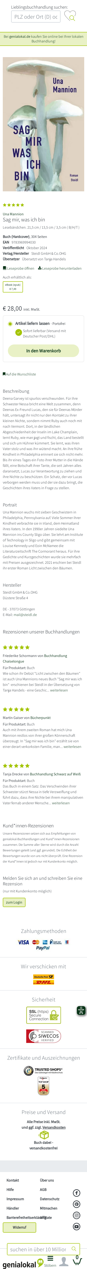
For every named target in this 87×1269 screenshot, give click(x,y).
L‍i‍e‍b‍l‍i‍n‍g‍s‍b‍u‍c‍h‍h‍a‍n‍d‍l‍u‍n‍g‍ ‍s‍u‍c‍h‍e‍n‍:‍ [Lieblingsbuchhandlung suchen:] (39, 7)
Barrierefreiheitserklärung (21, 1217)
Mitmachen (48, 1208)
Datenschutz (49, 1199)
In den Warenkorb (43, 351)
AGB (43, 1189)
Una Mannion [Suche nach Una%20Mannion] (13, 214)
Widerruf (19, 1227)
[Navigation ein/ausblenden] (63, 1261)
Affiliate (46, 1217)
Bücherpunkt (40, 717)
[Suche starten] (74, 1249)
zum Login (14, 902)
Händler (12, 1208)
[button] (50, 1262)
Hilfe (10, 1189)
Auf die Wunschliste (19, 374)
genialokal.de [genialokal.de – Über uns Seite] (19, 36)
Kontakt (12, 1180)
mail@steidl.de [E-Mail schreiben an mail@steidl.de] (25, 614)
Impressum (15, 1199)
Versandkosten (54, 1127)
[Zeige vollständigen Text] (43, 667)
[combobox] (38, 1249)
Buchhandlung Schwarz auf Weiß (55, 774)
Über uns (47, 1180)
